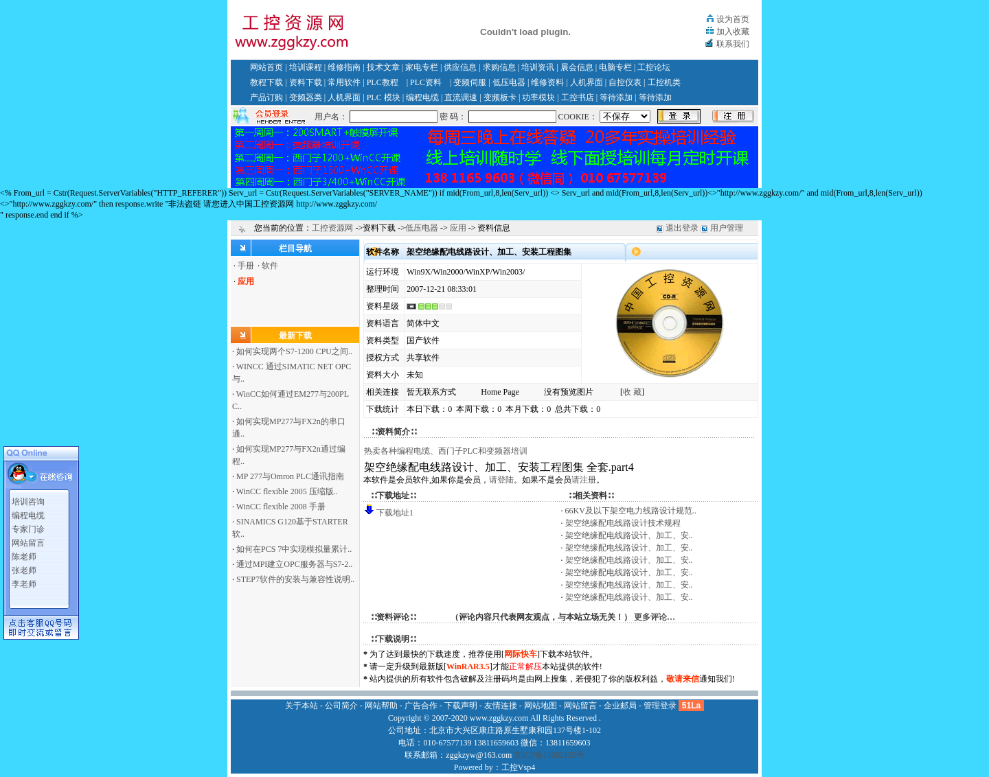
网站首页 (266, 67)
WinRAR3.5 (468, 666)
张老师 (24, 567)
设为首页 (732, 19)
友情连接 (500, 705)
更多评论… (654, 617)
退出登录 (682, 228)
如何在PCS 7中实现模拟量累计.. (294, 549)
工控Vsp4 (518, 767)
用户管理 (726, 228)
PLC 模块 (383, 97)
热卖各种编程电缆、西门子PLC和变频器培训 (445, 451)
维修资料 (547, 82)
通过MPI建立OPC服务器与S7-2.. (294, 564)
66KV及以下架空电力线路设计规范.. (630, 510)
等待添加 (616, 97)
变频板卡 (500, 97)
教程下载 (266, 82)
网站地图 (540, 705)
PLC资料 (426, 82)
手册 (246, 265)
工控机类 (664, 82)
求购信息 (499, 67)
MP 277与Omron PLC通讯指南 (290, 476)
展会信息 (576, 67)
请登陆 (501, 480)
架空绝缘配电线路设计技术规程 (623, 523)
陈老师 (24, 554)
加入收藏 (732, 31)
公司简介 (341, 705)
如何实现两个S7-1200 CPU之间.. (294, 351)
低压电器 (508, 82)
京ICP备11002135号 (549, 755)
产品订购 (266, 97)
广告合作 (421, 705)
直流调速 (460, 97)
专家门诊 (28, 526)
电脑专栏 (615, 67)
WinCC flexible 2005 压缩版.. (287, 491)
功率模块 (538, 97)
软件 (270, 265)
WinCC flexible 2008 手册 (281, 506)
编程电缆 (422, 97)
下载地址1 (394, 513)
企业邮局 (620, 705)
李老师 (24, 581)
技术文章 (383, 67)
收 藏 (632, 392)
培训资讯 (537, 67)
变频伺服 (469, 82)
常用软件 (344, 82)
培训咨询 (28, 499)
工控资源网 (332, 228)
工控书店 (577, 97)
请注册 (583, 480)
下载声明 (460, 705)
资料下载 (305, 82)
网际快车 (520, 654)
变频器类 (305, 97)
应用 (458, 228)
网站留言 (28, 540)
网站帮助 (381, 705)
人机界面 (586, 82)
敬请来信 (682, 679)
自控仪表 (625, 82)
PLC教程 (382, 82)
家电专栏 (421, 67)
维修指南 (344, 67)
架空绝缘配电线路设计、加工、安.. (629, 535)
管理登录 (660, 705)
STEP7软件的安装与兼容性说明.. (295, 579)
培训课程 (305, 67)
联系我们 (732, 44)
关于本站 (301, 705)
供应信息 (460, 67)
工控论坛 (653, 67)
